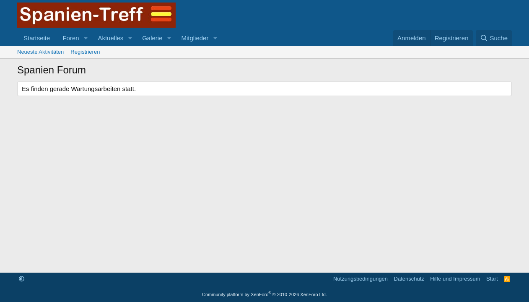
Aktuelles (110, 38)
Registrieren (85, 52)
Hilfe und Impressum (455, 279)
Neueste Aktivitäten (40, 52)
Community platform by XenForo (264, 294)
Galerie (152, 38)
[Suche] (494, 38)
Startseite (36, 38)
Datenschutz (409, 279)
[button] (85, 38)
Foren (70, 38)
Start (492, 279)
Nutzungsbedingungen (360, 279)
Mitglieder (194, 38)
